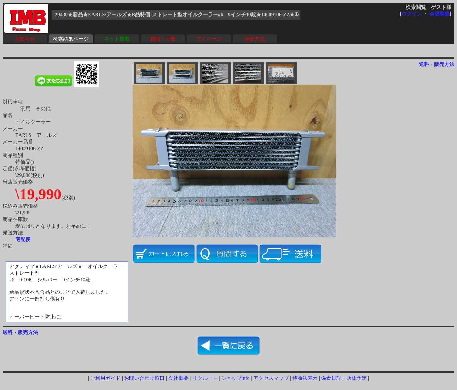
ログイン (411, 14)
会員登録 (439, 14)
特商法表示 (305, 378)
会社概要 (178, 378)
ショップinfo (235, 378)
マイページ (209, 39)
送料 (424, 64)
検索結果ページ (71, 39)
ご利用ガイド (105, 378)
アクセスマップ (271, 378)
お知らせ (25, 39)
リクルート (205, 378)
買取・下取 (163, 39)
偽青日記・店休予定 (344, 378)
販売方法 (255, 39)
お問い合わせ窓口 (144, 378)
